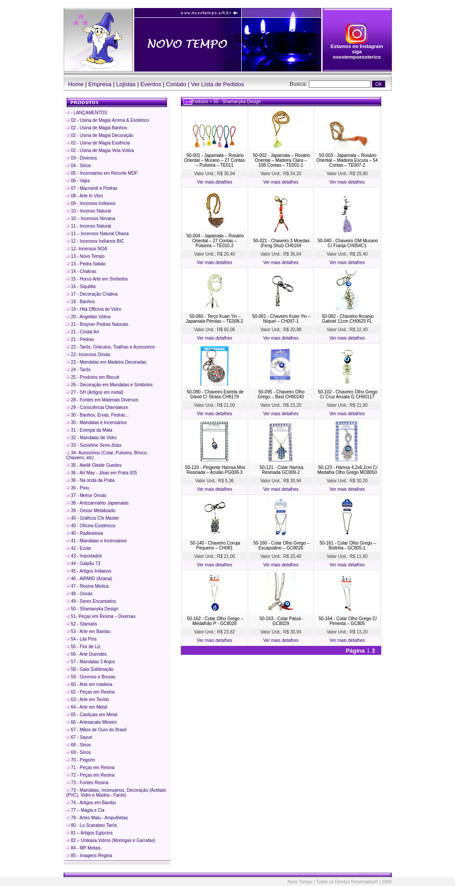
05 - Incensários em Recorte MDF (102, 173)
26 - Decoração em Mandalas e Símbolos (109, 384)
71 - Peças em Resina (90, 767)
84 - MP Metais (83, 848)
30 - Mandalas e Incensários (96, 422)
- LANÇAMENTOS (87, 112)
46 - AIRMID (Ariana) (89, 578)
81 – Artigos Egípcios (89, 832)
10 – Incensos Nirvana (90, 218)
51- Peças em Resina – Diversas (101, 616)
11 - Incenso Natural (88, 226)
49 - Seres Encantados (91, 601)
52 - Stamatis (81, 623)
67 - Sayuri (79, 737)
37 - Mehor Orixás (86, 495)
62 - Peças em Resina (90, 692)
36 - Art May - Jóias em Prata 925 (101, 472)
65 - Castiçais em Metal (91, 714)
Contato (176, 84)
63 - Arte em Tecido (87, 699)
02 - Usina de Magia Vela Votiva (100, 150)
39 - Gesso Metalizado (91, 510)
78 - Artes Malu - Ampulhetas (97, 817)
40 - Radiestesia (84, 533)
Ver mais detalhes (214, 182)
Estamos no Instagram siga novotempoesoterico (357, 49)
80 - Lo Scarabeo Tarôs (91, 825)
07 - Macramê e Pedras (91, 188)
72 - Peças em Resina (90, 775)
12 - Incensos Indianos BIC (95, 241)
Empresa (100, 84)
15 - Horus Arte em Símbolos (97, 279)
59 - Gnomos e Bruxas (91, 676)
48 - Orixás (79, 593)
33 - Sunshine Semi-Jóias (94, 445)
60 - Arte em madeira (89, 684)
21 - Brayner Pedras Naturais (97, 324)
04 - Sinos (78, 165)
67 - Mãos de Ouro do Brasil (96, 729)
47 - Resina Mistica (87, 586)
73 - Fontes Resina (87, 782)
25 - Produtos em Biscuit (93, 377)
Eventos (150, 84)
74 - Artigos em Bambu (91, 802)
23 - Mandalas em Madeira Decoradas (106, 362)
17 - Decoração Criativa (92, 294)
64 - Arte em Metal (86, 707)
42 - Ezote (78, 548)
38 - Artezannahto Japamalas (97, 503)
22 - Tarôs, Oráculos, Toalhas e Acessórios (110, 347)
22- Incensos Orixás (88, 354)
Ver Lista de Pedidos (217, 84)
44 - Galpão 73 (83, 563)
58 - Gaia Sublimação (90, 669)
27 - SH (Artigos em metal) (95, 392)
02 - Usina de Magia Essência (98, 142)
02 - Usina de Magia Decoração (99, 135)
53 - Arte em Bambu (88, 631)
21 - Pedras (80, 339)
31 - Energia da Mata (89, 430)
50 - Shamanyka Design (92, 608)
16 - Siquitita (81, 286)
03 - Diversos (81, 158)
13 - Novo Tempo (85, 256)
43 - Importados (84, 555)
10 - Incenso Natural (88, 210)
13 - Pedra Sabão (86, 263)
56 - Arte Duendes (86, 654)
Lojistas (126, 84)
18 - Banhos (80, 301)
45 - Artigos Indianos (89, 571)
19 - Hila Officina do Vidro (93, 309)
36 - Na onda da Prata (90, 480)
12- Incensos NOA (86, 248)
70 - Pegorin (80, 760)
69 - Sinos (78, 752)
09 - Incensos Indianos (91, 203)
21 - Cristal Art (82, 331)
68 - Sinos (78, 744)
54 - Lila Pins (81, 639)
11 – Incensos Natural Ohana (97, 233)
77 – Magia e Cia (85, 810)
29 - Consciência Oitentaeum (97, 407)
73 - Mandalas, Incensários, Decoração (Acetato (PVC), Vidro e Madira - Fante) (116, 793)
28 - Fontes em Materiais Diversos (102, 399)
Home (74, 84)
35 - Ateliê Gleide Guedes (94, 465)
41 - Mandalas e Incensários (96, 540)
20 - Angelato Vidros (88, 316)
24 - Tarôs (78, 369)
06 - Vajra (78, 180)
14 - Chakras (81, 271)
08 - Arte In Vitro (84, 195)
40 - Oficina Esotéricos (91, 525)
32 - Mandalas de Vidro (91, 437)
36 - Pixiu (77, 487)
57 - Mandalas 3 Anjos (90, 661)
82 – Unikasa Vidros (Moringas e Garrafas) (111, 840)
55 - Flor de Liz (83, 646)
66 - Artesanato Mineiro (91, 722)
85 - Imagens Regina (89, 855)
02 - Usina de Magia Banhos (96, 127)
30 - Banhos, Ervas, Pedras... (97, 415)
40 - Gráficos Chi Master (92, 518)
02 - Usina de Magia (107, 120)
